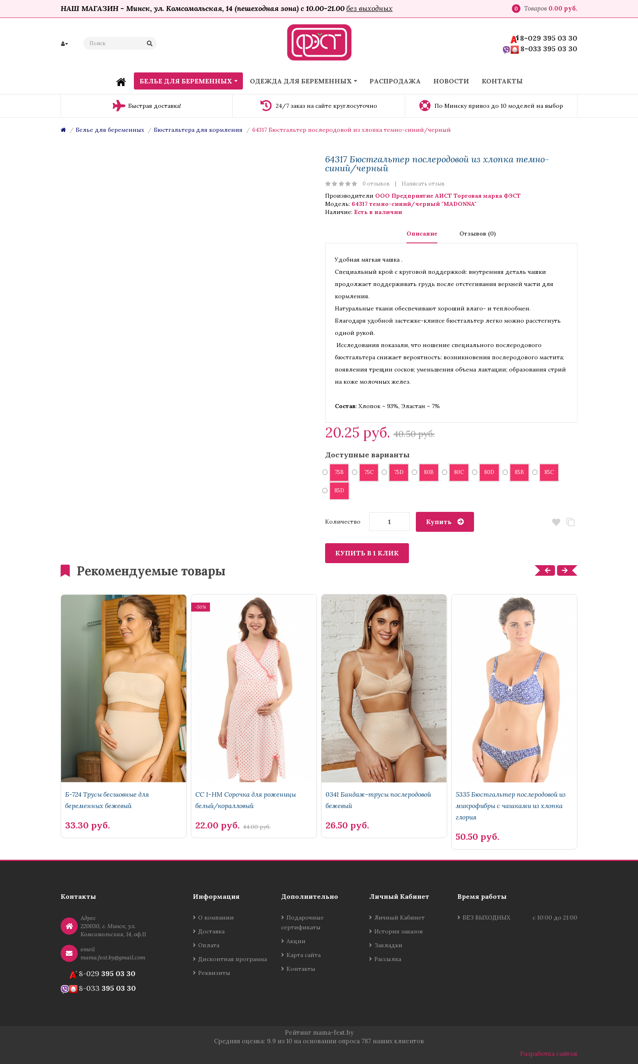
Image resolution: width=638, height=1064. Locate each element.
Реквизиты (214, 973)
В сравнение (570, 522)
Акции (296, 941)
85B (516, 472)
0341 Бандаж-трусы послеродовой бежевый (378, 800)
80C (456, 472)
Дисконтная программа (232, 959)
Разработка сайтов (548, 1053)
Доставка (211, 931)
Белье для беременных (110, 129)
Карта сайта (303, 955)
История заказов (398, 931)
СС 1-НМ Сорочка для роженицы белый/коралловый (245, 800)
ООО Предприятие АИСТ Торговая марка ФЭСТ (448, 195)
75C (366, 472)
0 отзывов (376, 183)
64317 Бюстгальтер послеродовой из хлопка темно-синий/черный (351, 129)
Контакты (300, 968)
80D (486, 472)
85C (546, 472)
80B (426, 472)
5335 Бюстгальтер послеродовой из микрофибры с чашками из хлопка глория (511, 805)
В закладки (556, 522)
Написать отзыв (423, 183)
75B (336, 472)
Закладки (388, 945)
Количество (343, 521)
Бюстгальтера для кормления (198, 129)
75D (396, 472)
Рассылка (387, 959)
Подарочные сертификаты (302, 922)
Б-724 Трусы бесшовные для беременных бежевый (107, 800)
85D (336, 490)
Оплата (208, 945)
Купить (439, 522)
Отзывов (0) (477, 233)
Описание (421, 233)
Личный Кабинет (399, 917)
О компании (216, 917)
